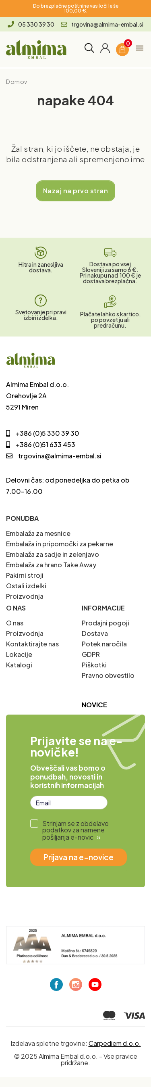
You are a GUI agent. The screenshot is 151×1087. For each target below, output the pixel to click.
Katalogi (19, 665)
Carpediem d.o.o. (115, 1043)
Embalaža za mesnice (38, 533)
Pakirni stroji (24, 575)
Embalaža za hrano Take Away (51, 564)
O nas (14, 623)
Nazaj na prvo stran (75, 190)
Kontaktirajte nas (32, 644)
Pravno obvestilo (108, 675)
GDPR (91, 654)
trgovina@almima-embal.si (102, 24)
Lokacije (19, 654)
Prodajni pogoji (105, 623)
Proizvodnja (24, 596)
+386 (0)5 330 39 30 (42, 433)
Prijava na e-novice (78, 857)
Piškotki (94, 665)
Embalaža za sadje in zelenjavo (52, 554)
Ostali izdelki (26, 585)
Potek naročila (104, 644)
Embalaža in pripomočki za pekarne (59, 543)
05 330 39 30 (31, 24)
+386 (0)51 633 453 (40, 444)
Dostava (95, 633)
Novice (94, 704)
